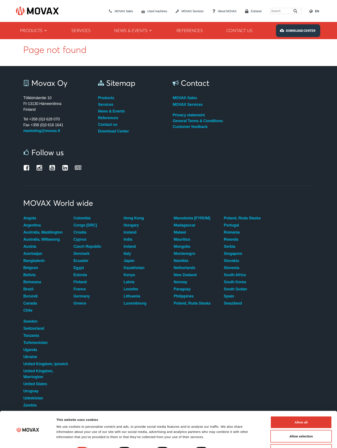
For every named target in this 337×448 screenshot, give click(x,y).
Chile (27, 310)
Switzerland (33, 328)
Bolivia (29, 275)
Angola (29, 218)
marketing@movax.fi (41, 131)
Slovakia (231, 261)
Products (106, 98)
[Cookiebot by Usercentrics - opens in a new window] (28, 439)
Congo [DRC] (85, 225)
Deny (301, 436)
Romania (232, 232)
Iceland (130, 232)
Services (105, 104)
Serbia (229, 246)
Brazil (28, 289)
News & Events (111, 111)
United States (35, 384)
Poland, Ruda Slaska (192, 303)
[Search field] (282, 11)
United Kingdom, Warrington (38, 374)
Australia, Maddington (43, 232)
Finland (80, 282)
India (128, 239)
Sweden (30, 321)
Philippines (184, 296)
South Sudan (235, 289)
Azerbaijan (32, 253)
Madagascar (184, 225)
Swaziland (233, 303)
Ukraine (30, 357)
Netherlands (184, 268)
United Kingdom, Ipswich (45, 364)
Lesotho (131, 289)
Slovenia (231, 268)
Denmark (82, 253)
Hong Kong (134, 218)
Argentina (32, 225)
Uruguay (30, 391)
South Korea (235, 282)
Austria (29, 246)
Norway (180, 282)
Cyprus (80, 239)
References (108, 118)
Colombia (82, 218)
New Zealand (185, 275)
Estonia (80, 275)
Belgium (30, 268)
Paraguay (182, 289)
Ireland (130, 246)
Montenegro (184, 253)
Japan (129, 261)
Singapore (233, 253)
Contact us (107, 124)
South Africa (235, 275)
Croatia (80, 232)
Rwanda (231, 239)
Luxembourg (135, 303)
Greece (80, 303)
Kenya (129, 275)
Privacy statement (189, 115)
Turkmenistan (35, 342)
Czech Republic (87, 246)
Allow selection (301, 422)
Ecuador (81, 261)
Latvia (129, 282)
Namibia (181, 261)
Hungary (131, 225)
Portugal (231, 225)
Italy (127, 253)
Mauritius (182, 239)
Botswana (32, 282)
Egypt (79, 268)
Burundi (30, 296)
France (80, 289)
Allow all (301, 408)
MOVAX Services (188, 104)
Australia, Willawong (41, 239)
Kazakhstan (134, 268)
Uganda (30, 350)
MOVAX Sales (185, 98)
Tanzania (31, 335)
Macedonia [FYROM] (192, 218)
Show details (226, 437)
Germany (82, 296)
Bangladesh (33, 261)
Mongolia (182, 246)
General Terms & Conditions (198, 121)
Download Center (113, 131)
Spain (229, 296)
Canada (30, 303)
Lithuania (132, 296)
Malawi (180, 232)
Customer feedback (190, 127)
